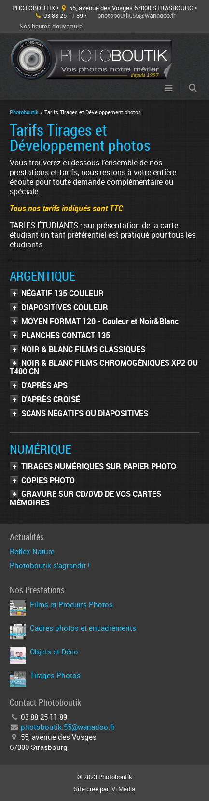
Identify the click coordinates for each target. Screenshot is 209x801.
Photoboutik (24, 112)
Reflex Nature (32, 551)
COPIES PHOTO (48, 480)
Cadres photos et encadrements (83, 628)
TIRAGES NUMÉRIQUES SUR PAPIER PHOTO (98, 466)
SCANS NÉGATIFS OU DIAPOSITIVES (84, 413)
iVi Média (122, 789)
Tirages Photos (55, 675)
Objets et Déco (54, 651)
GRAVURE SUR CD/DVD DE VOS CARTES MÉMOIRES (85, 498)
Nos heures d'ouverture (51, 26)
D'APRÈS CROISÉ (50, 399)
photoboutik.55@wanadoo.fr (136, 15)
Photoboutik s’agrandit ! (50, 565)
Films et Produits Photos (71, 604)
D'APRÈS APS (44, 385)
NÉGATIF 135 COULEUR (62, 293)
